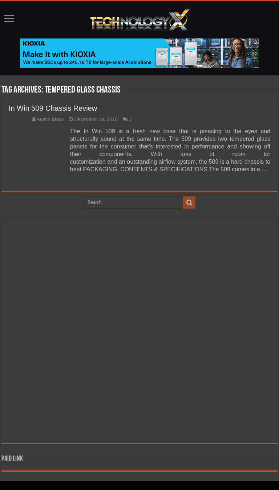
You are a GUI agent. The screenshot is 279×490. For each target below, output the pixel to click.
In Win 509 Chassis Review (53, 108)
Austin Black (50, 119)
